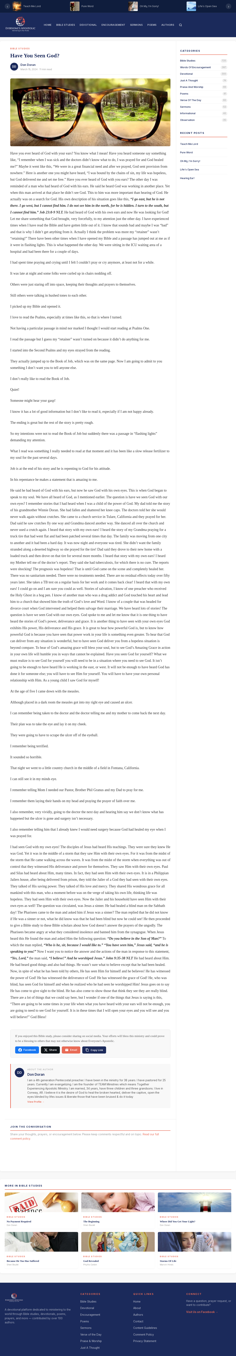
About (137, 1308)
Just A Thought (90, 1347)
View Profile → (35, 1101)
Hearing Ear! (187, 178)
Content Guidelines (145, 1327)
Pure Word (186, 152)
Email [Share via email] (71, 1050)
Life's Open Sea (189, 169)
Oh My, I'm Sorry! (190, 161)
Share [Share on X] (50, 1050)
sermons (185, 106)
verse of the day (190, 100)
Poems (152, 24)
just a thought (189, 80)
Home (48, 24)
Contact (138, 1321)
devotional (186, 73)
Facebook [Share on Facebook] (27, 1050)
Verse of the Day (91, 1334)
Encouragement (113, 24)
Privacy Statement (144, 1341)
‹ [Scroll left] (7, 6)
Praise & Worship (91, 1341)
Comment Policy (143, 1334)
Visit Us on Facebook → (202, 1312)
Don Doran (28, 64)
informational (187, 113)
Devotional (88, 24)
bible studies (187, 60)
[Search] (180, 25)
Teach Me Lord (189, 143)
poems (184, 93)
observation (187, 120)
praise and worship (191, 86)
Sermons (136, 24)
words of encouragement (195, 67)
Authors (167, 24)
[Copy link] (94, 1050)
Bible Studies (65, 24)
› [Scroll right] (228, 6)
